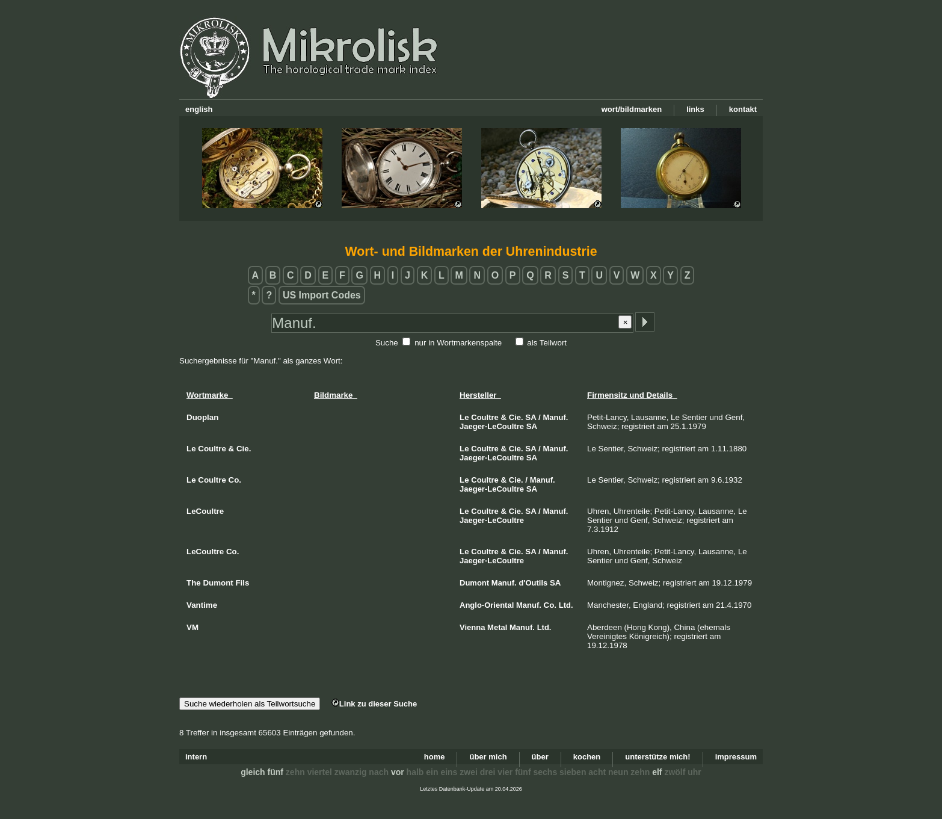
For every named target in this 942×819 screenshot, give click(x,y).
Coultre (485, 417)
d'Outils (533, 582)
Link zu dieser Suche (374, 703)
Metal (497, 627)
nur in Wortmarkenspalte (458, 342)
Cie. (516, 417)
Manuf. (555, 417)
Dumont (474, 582)
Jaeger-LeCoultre (492, 426)
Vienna (472, 627)
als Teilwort (547, 342)
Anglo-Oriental (487, 605)
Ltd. (566, 605)
